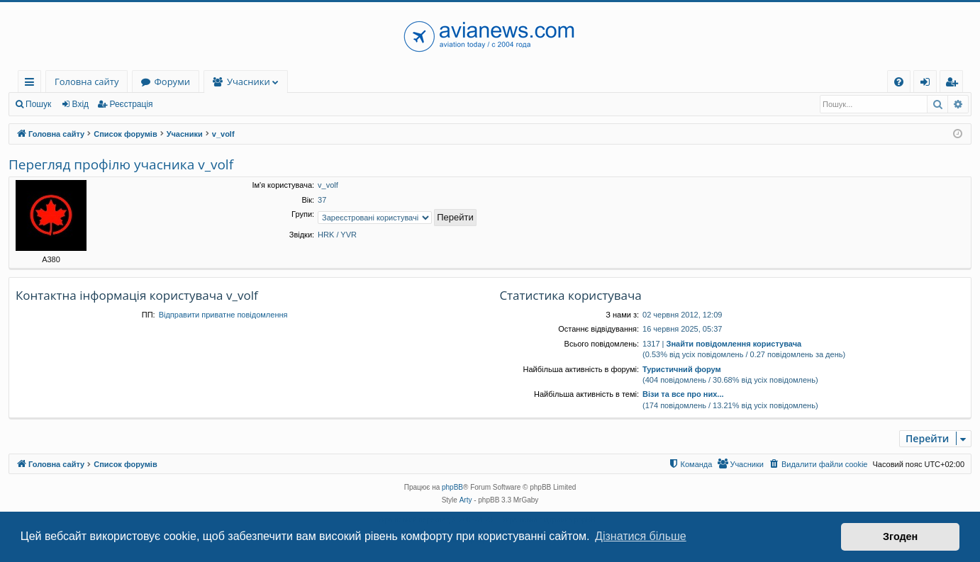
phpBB (452, 487)
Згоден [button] (900, 536)
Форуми (171, 81)
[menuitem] (899, 82)
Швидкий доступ (32, 84)
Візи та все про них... (682, 394)
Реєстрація (130, 104)
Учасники (248, 81)
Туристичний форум (681, 369)
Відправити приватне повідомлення (223, 314)
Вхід (80, 104)
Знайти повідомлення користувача (734, 343)
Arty (466, 500)
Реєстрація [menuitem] (954, 84)
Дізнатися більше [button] (640, 536)
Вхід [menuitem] (929, 84)
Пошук (38, 104)
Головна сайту (86, 81)
